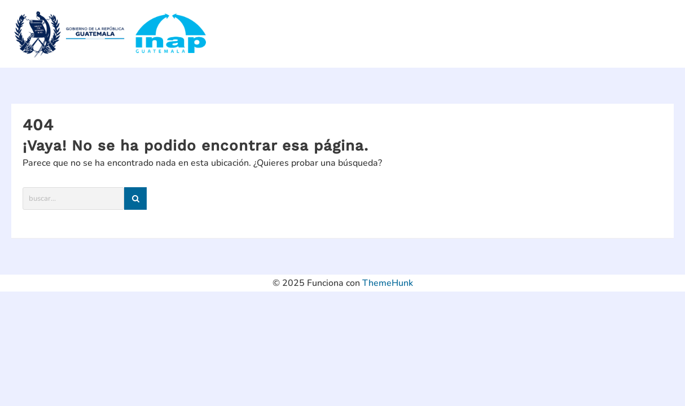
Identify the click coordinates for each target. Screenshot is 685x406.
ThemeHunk (387, 283)
